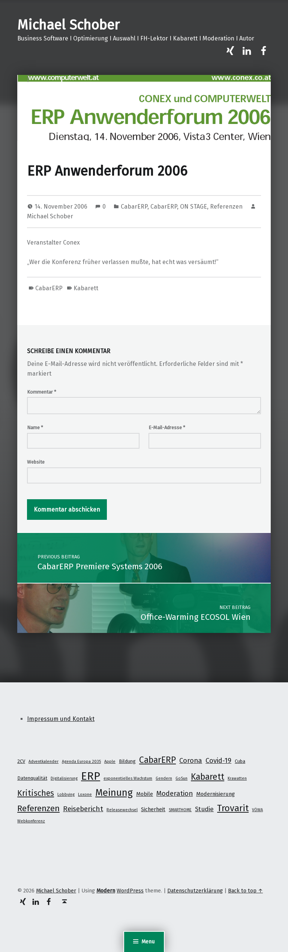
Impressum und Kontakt (60, 718)
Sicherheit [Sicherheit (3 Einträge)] (153, 809)
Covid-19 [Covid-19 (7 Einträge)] (218, 761)
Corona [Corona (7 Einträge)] (190, 761)
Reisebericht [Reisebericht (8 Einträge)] (83, 808)
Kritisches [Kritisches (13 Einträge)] (35, 793)
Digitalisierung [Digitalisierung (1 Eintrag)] (64, 778)
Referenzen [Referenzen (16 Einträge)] (38, 808)
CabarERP (134, 206)
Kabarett (86, 288)
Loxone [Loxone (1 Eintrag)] (85, 794)
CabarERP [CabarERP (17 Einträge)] (157, 760)
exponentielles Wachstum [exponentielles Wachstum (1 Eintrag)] (128, 778)
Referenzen (226, 206)
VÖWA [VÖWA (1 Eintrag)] (257, 809)
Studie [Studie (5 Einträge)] (204, 809)
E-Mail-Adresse (166, 427)
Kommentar (41, 392)
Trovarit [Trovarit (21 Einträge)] (233, 808)
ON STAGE (193, 206)
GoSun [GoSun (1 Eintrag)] (182, 778)
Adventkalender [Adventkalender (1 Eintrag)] (43, 761)
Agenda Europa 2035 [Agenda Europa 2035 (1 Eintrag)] (81, 761)
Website (36, 462)
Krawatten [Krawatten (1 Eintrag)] (237, 778)
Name (35, 427)
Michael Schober (68, 25)
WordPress (130, 890)
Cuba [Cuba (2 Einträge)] (240, 761)
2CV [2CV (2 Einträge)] (21, 761)
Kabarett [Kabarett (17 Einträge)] (207, 776)
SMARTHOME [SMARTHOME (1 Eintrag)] (180, 809)
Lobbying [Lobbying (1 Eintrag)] (66, 794)
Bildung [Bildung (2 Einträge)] (127, 761)
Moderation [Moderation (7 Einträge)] (174, 793)
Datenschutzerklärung (195, 890)
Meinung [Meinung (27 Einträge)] (114, 792)
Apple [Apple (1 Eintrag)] (110, 761)
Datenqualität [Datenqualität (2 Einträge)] (32, 778)
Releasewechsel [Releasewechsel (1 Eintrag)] (122, 809)
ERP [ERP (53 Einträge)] (90, 776)
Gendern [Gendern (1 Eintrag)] (164, 778)
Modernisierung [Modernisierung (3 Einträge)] (215, 794)
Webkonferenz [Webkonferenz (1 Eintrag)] (31, 821)
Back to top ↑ (245, 890)
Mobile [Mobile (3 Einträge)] (144, 794)
